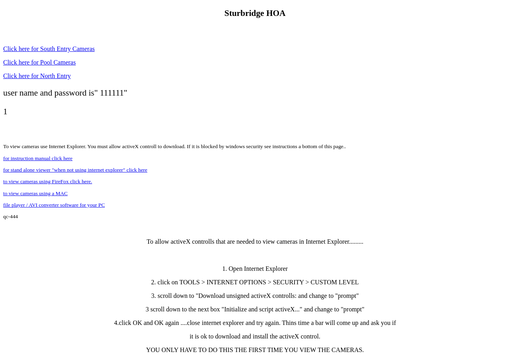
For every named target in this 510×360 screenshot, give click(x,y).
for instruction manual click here (38, 158)
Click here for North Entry (37, 75)
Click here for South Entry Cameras (49, 48)
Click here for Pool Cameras (39, 62)
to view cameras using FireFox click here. (47, 181)
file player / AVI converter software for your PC (54, 205)
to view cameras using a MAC (35, 193)
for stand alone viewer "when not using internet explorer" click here (75, 170)
